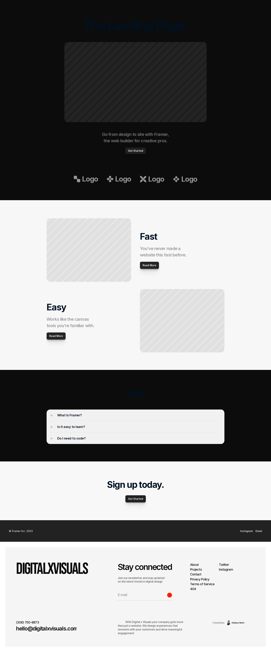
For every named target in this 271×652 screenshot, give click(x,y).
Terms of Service (202, 584)
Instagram (226, 569)
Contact (195, 574)
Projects (196, 569)
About (194, 565)
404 (193, 589)
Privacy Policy (199, 579)
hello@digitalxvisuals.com (47, 628)
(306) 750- (24, 622)
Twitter (224, 565)
